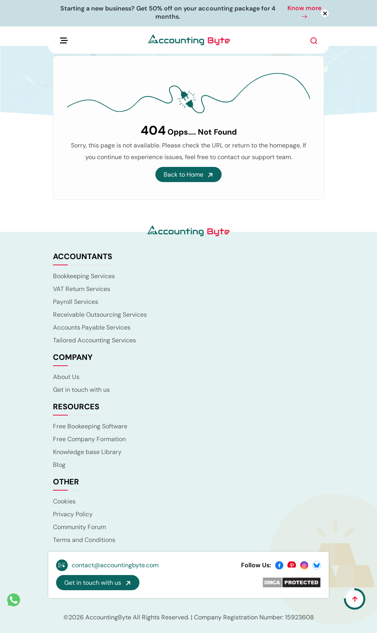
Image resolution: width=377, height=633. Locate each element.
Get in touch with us (81, 390)
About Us (66, 377)
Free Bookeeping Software (90, 426)
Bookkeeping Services (84, 276)
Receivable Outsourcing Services (100, 314)
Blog (59, 465)
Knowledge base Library (87, 452)
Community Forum (79, 527)
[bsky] (316, 565)
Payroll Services (75, 302)
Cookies (64, 501)
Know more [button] (304, 12)
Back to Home (188, 174)
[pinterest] (291, 565)
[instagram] (304, 565)
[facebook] (279, 565)
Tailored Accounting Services (94, 340)
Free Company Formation (89, 439)
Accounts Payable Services (91, 327)
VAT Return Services (81, 289)
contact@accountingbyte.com (115, 565)
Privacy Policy (73, 514)
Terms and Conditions (84, 540)
